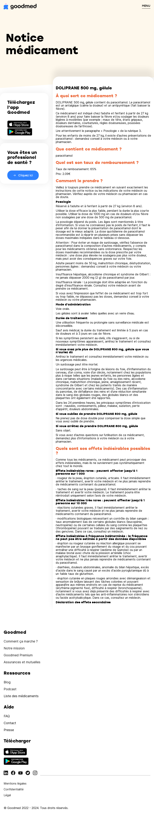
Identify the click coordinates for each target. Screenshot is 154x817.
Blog (7, 682)
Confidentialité (14, 789)
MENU (146, 6)
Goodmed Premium (18, 655)
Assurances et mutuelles (22, 662)
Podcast (10, 689)
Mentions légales (15, 783)
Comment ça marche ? (21, 641)
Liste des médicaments (21, 696)
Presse (9, 730)
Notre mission (14, 648)
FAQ (7, 716)
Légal (7, 795)
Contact (10, 723)
